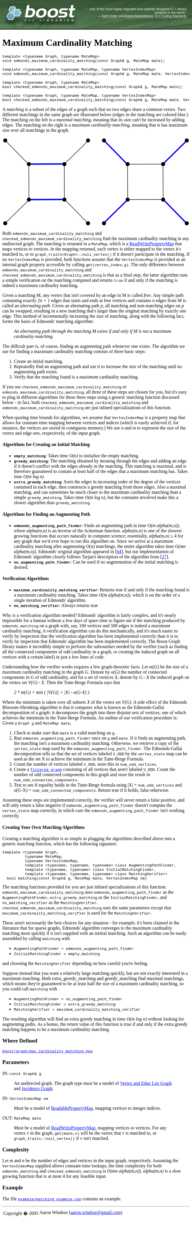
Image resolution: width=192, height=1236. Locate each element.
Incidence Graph (37, 1104)
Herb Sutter (110, 16)
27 (164, 566)
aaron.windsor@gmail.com (95, 1228)
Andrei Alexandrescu (139, 16)
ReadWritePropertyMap (151, 253)
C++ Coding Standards (170, 16)
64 (119, 561)
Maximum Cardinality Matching (67, 42)
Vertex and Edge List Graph (146, 1099)
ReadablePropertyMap (72, 1124)
